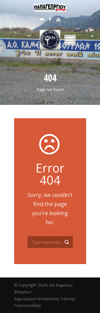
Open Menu (70, 40)
